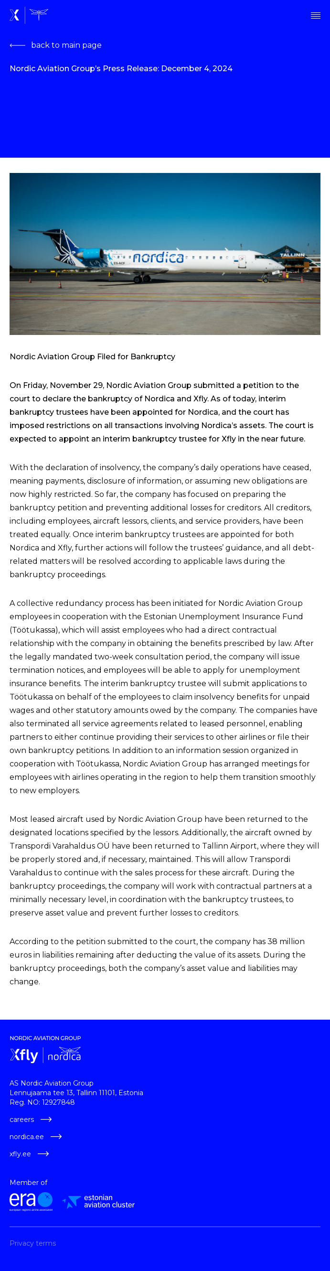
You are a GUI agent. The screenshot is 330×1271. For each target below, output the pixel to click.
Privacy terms (33, 1243)
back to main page (56, 45)
